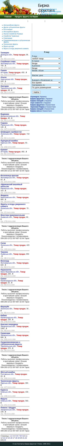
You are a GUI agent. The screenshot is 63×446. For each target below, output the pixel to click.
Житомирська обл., (8, 63)
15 (9, 438)
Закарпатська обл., (9, 325)
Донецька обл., (7, 54)
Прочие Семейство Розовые (13, 34)
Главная (8, 17)
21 (23, 438)
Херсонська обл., (8, 78)
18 (16, 438)
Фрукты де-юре (9, 46)
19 (19, 438)
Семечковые (8, 38)
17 (14, 438)
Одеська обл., (9, 142)
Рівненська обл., (7, 124)
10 (24, 436)
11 (26, 436)
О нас (15, 444)
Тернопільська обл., (9, 87)
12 (1, 438)
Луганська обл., (11, 133)
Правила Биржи (36, 21)
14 (6, 438)
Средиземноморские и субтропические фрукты (17, 41)
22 (26, 438)
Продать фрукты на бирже (26, 17)
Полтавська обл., (8, 373)
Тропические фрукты (11, 44)
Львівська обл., (13, 216)
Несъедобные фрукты (11, 31)
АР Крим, (5, 71)
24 (5, 440)
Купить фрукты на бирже (15, 21)
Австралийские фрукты (11, 25)
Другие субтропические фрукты (14, 27)
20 (21, 438)
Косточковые (8, 29)
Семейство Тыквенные (11, 36)
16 (11, 438)
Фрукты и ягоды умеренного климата (16, 48)
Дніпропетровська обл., (10, 115)
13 (4, 438)
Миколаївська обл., (9, 196)
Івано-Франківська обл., (10, 271)
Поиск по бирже (53, 21)
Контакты (20, 444)
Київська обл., (6, 391)
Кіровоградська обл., (9, 280)
